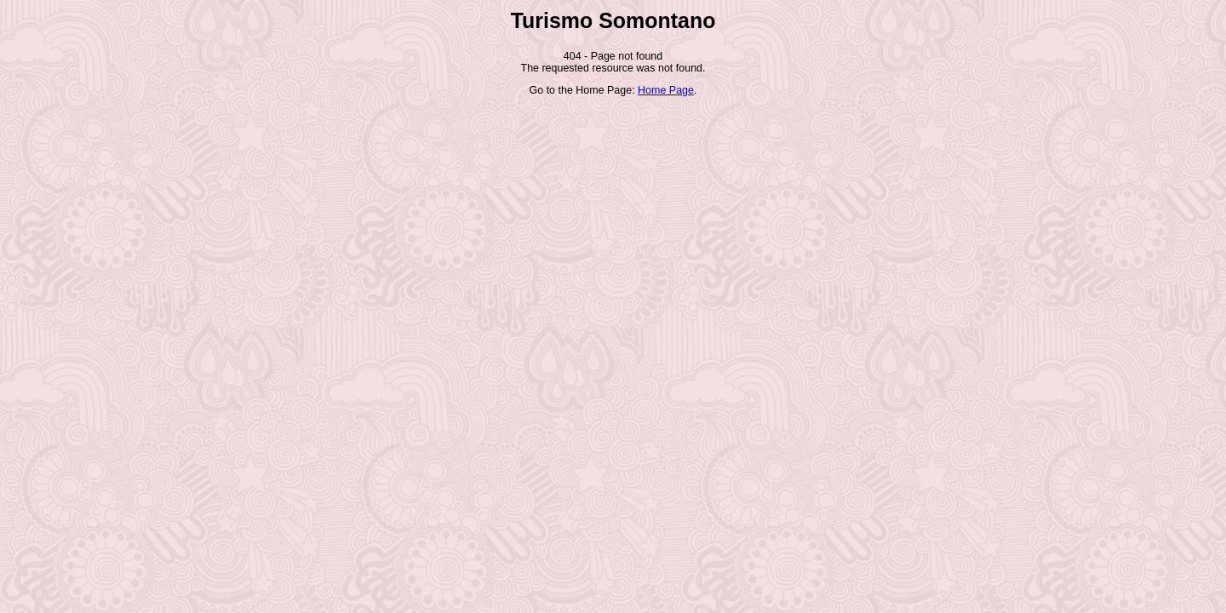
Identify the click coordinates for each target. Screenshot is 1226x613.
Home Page (666, 90)
